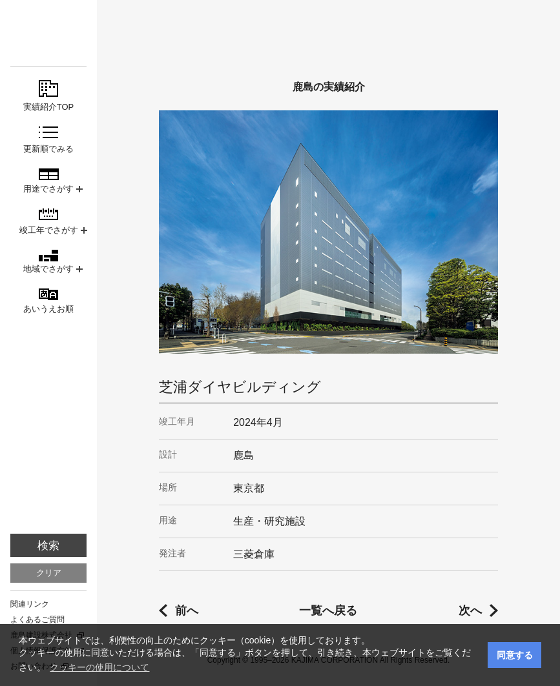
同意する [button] (515, 655)
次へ (470, 610)
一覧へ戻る (328, 610)
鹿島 (48, 33)
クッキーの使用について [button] (99, 667)
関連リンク (29, 604)
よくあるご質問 (37, 619)
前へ (186, 610)
